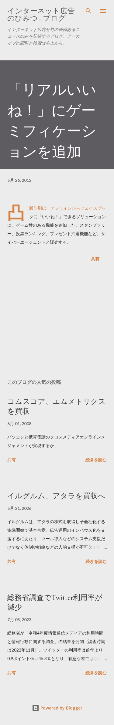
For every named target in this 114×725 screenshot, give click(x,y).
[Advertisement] (57, 322)
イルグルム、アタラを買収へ (56, 495)
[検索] (88, 11)
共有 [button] (95, 258)
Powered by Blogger (57, 708)
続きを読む (96, 459)
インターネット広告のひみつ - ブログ (41, 14)
